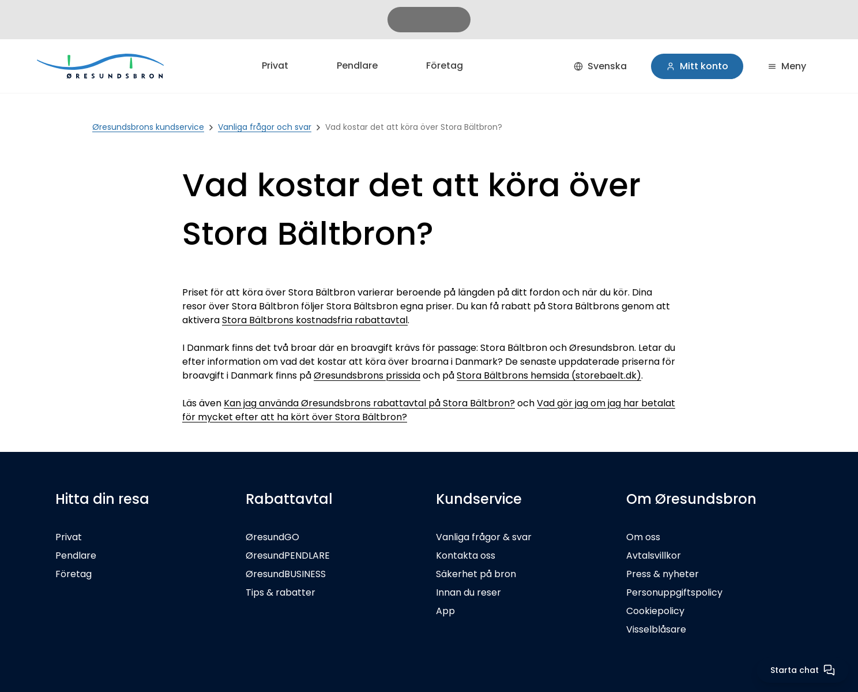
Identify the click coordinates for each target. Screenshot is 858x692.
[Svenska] (600, 66)
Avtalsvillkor (653, 555)
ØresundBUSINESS (286, 574)
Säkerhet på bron (476, 574)
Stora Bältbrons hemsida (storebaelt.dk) (549, 375)
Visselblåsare (656, 629)
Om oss (643, 537)
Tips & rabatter (280, 592)
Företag (444, 65)
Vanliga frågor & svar (484, 537)
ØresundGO (272, 537)
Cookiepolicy (655, 611)
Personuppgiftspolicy (674, 592)
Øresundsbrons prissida (367, 375)
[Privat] (101, 66)
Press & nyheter (662, 574)
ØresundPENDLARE (288, 555)
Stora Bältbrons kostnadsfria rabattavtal (315, 320)
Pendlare (357, 65)
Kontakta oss (465, 555)
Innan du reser (468, 592)
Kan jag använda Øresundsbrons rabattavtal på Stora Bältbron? (369, 403)
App (445, 611)
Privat (275, 65)
